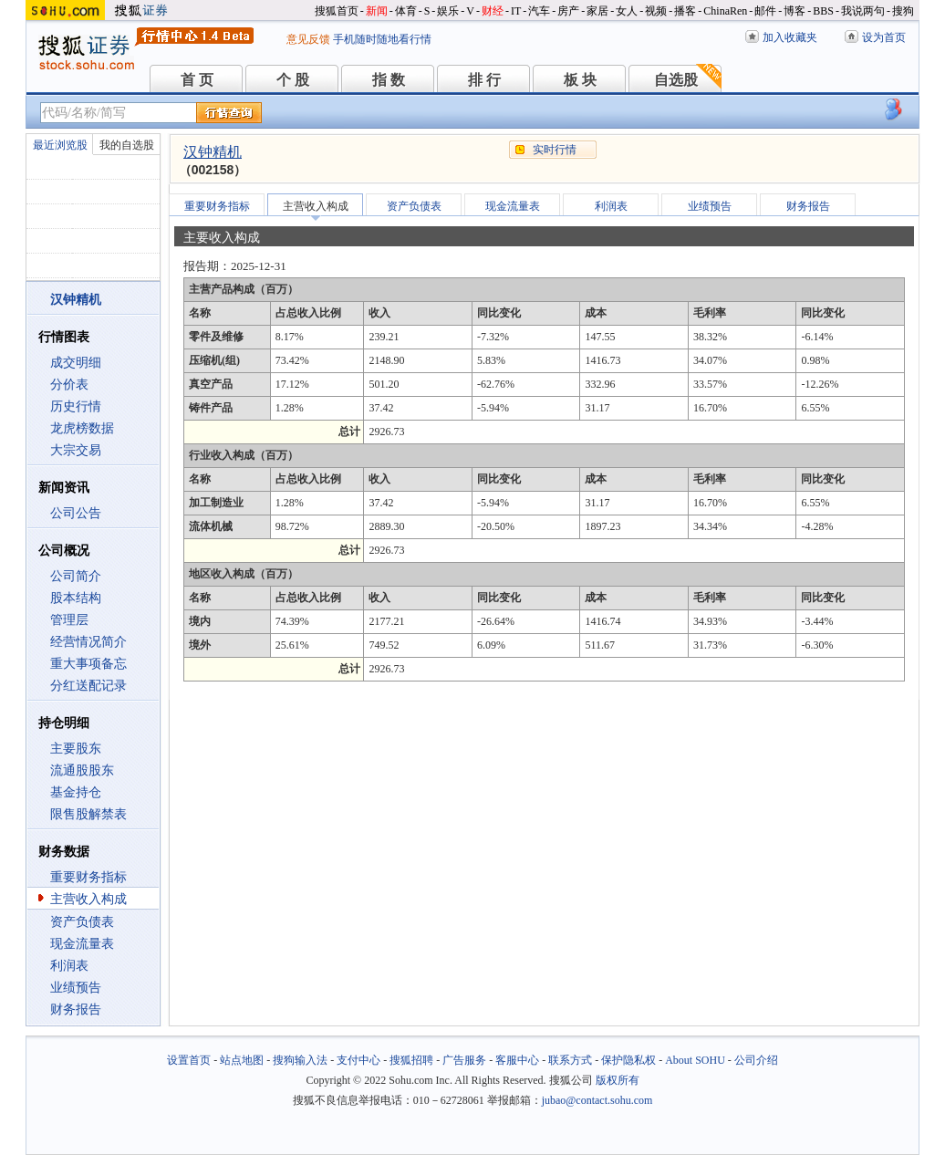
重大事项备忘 (88, 664)
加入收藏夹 (790, 37)
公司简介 (75, 576)
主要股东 (75, 748)
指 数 (388, 80)
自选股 (676, 80)
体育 (406, 11)
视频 (656, 11)
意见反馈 (308, 39)
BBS (823, 11)
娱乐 (448, 11)
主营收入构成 (88, 899)
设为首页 (884, 37)
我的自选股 (126, 145)
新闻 (377, 11)
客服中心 (517, 1060)
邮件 (765, 11)
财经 (493, 11)
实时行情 (554, 149)
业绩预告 (75, 987)
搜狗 (903, 11)
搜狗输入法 (300, 1060)
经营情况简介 (88, 642)
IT (516, 11)
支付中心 (358, 1060)
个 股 (292, 80)
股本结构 (75, 598)
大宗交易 (75, 450)
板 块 (580, 80)
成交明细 (75, 362)
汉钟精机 (212, 152)
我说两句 (863, 11)
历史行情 (75, 406)
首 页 (197, 80)
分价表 (69, 384)
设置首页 (189, 1060)
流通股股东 (82, 770)
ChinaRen (725, 11)
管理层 (69, 620)
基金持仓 (75, 792)
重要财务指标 (88, 877)
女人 (627, 11)
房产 (568, 11)
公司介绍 (756, 1060)
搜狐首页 (336, 11)
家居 (597, 11)
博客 (794, 11)
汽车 (539, 11)
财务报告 (75, 1009)
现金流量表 (82, 944)
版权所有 (617, 1080)
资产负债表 (82, 922)
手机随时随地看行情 (382, 39)
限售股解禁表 (88, 814)
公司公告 (75, 513)
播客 (685, 11)
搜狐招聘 (411, 1060)
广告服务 (464, 1060)
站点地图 (242, 1060)
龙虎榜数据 (82, 428)
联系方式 (570, 1060)
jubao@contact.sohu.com (597, 1100)
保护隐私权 (628, 1060)
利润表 (69, 966)
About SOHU (695, 1060)
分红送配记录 (88, 685)
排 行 (484, 80)
